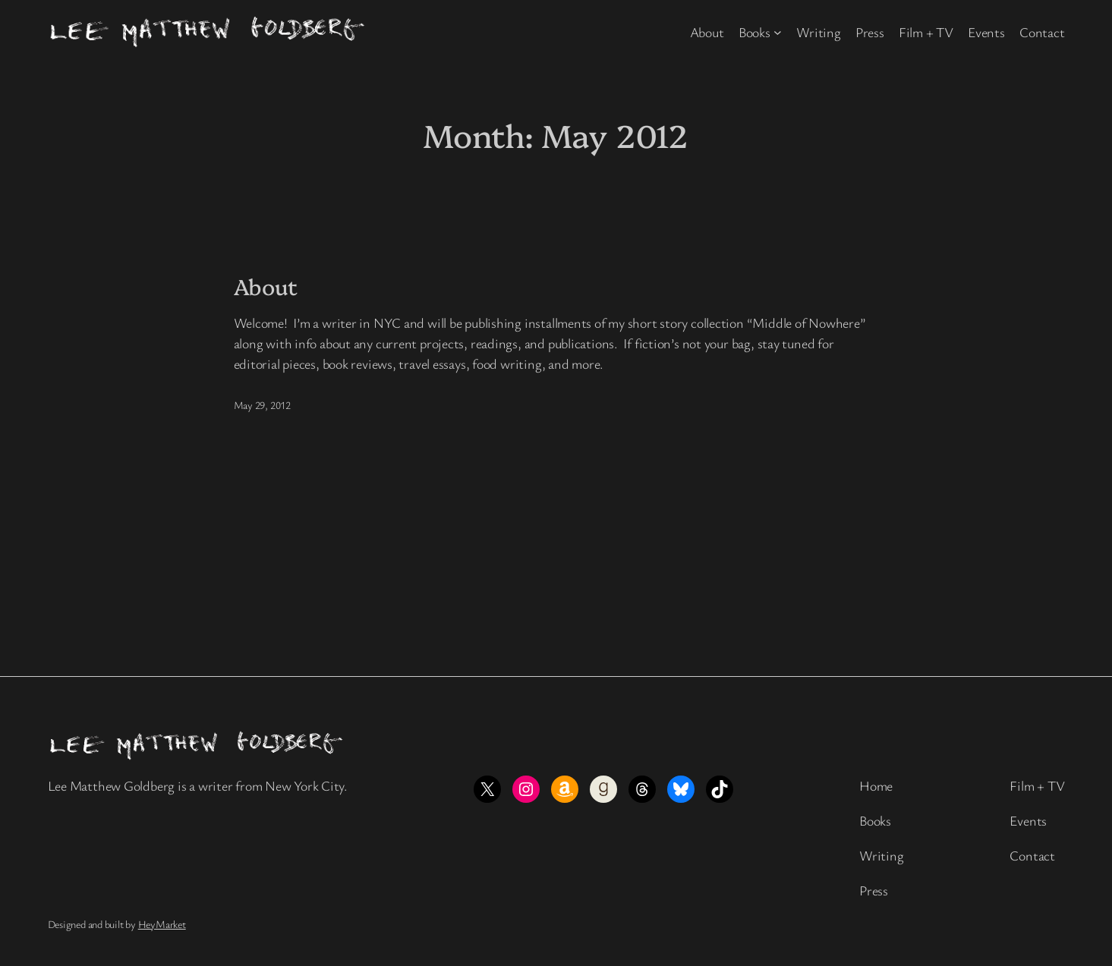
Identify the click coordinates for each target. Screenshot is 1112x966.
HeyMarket (162, 924)
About (266, 286)
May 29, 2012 (262, 405)
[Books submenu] (777, 32)
